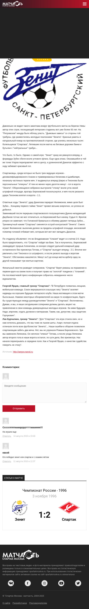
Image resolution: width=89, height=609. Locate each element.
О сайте (6, 603)
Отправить (19, 408)
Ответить (7, 436)
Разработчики (20, 603)
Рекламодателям (38, 603)
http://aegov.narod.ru (23, 351)
